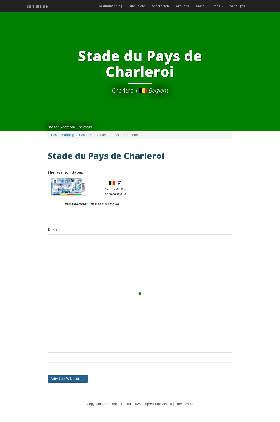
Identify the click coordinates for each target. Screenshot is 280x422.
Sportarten (160, 6)
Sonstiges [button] (239, 6)
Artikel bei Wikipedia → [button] (68, 378)
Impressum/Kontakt (157, 404)
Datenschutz (184, 404)
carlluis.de (37, 6)
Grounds (182, 6)
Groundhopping (110, 6)
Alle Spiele (137, 6)
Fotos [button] (217, 6)
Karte (200, 6)
